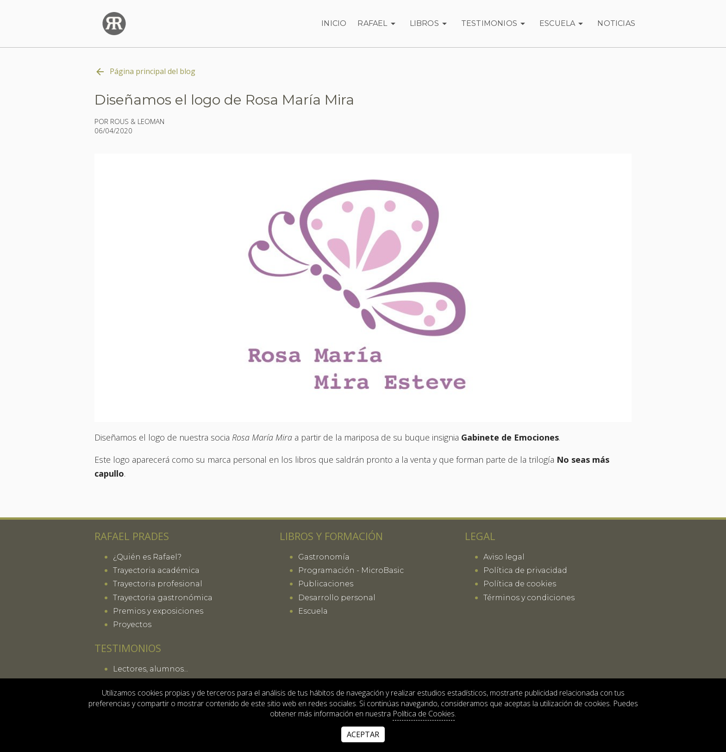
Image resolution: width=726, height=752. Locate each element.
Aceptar (363, 734)
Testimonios (494, 23)
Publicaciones (325, 583)
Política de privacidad (525, 570)
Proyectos (132, 624)
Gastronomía (324, 557)
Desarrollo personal (337, 597)
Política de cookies (519, 583)
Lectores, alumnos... (150, 669)
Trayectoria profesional (157, 583)
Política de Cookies (424, 713)
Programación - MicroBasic (351, 570)
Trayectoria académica (156, 570)
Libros (430, 23)
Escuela (562, 23)
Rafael (377, 23)
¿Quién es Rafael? (147, 557)
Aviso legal (504, 557)
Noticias (616, 23)
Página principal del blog (144, 71)
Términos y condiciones (529, 597)
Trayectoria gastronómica (163, 597)
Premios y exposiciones (158, 611)
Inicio (333, 23)
